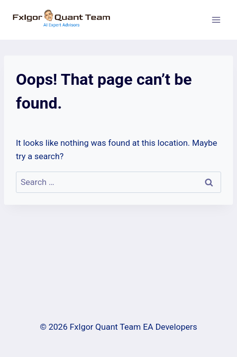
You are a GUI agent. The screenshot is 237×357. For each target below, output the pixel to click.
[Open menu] (216, 19)
